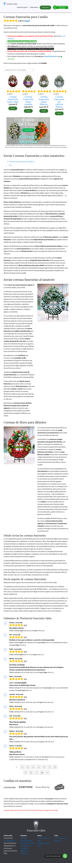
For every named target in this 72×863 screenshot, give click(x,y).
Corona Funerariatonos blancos (44, 100)
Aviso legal (24, 838)
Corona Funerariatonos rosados (28, 100)
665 (42, 772)
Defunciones (34, 7)
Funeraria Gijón (11, 4)
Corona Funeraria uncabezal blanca (59, 101)
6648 (27, 21)
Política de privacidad (27, 843)
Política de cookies (26, 841)
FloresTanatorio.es (9, 841)
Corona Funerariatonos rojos (12, 99)
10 (31, 772)
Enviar (13, 108)
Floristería (45, 7)
